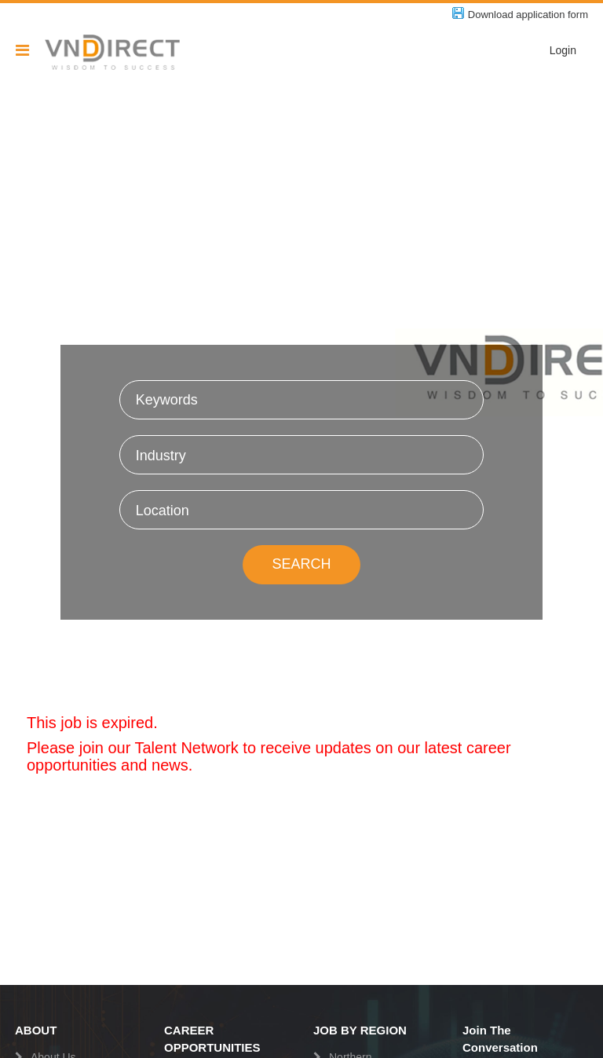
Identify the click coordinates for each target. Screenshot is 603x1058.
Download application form (528, 14)
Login (563, 50)
